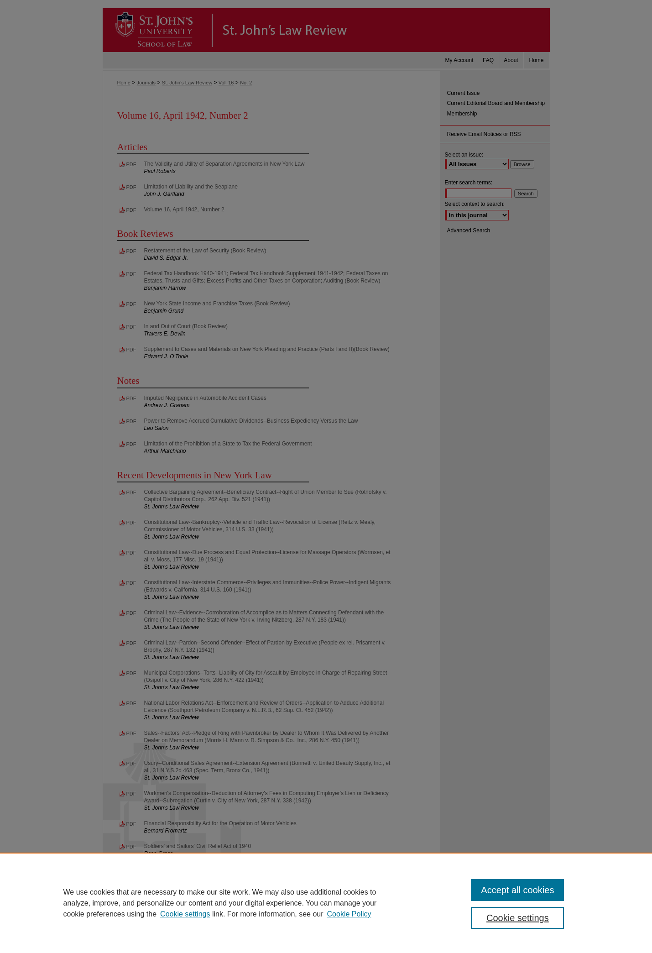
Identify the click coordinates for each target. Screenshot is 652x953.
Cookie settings (185, 914)
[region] (326, 903)
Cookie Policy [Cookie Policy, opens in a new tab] (349, 914)
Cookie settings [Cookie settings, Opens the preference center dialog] (517, 918)
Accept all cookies (517, 890)
